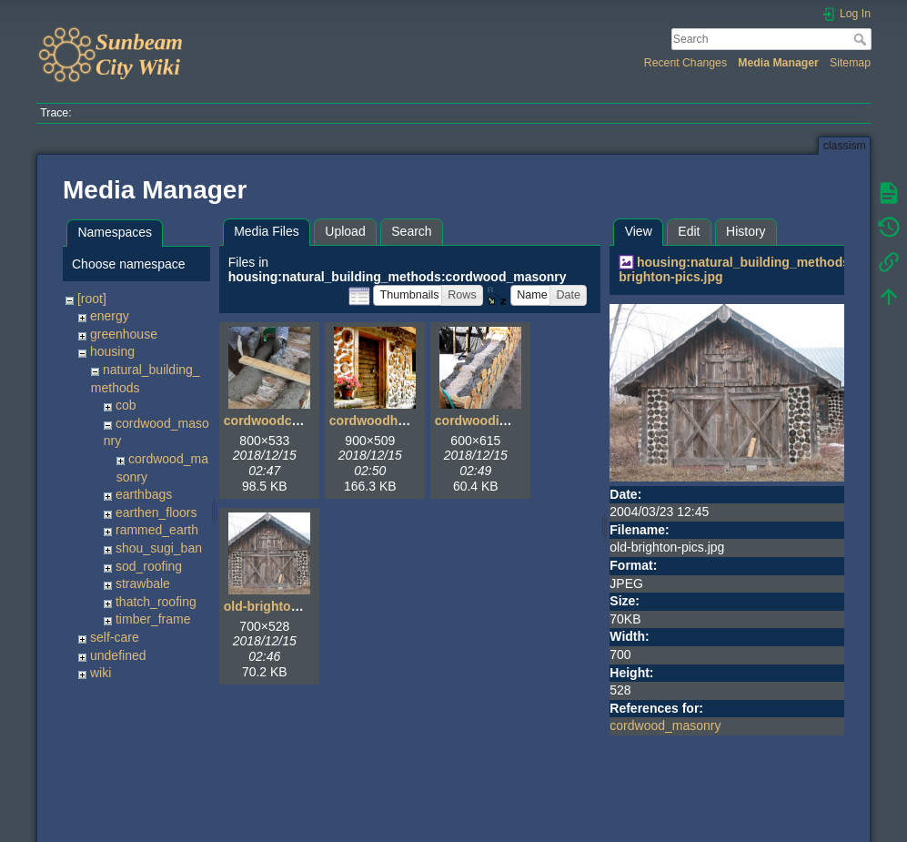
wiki (100, 672)
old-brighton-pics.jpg (287, 606)
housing (112, 351)
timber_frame (153, 619)
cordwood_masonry (665, 725)
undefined (118, 655)
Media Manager (778, 62)
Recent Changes (685, 62)
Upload (345, 231)
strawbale (143, 583)
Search (862, 39)
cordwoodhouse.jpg (389, 420)
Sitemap (850, 62)
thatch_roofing (156, 601)
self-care (114, 637)
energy (109, 316)
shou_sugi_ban (159, 548)
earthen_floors (156, 512)
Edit (689, 231)
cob (126, 405)
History (746, 231)
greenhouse (123, 334)
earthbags (144, 494)
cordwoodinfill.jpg (490, 420)
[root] (91, 298)
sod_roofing (149, 566)
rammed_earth (157, 529)
